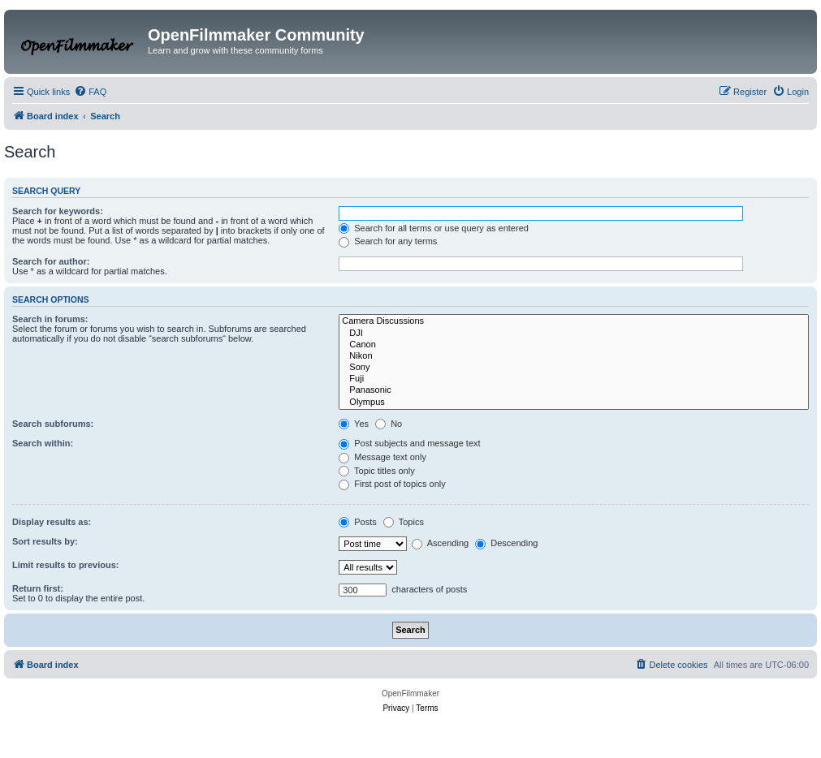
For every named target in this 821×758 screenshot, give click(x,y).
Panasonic (573, 390)
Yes (354, 424)
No (388, 424)
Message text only (382, 457)
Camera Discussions (573, 321)
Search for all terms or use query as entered (434, 228)
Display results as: (51, 522)
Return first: (37, 588)
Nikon (573, 356)
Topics (403, 522)
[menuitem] (90, 91)
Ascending (440, 543)
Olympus (573, 402)
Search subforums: (52, 424)
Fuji (573, 379)
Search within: (42, 443)
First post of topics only (392, 484)
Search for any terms (388, 241)
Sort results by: (45, 541)
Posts (358, 522)
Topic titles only (376, 471)
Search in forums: (50, 319)
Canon (573, 345)
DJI (573, 333)
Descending (506, 543)
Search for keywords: (57, 211)
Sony (573, 367)
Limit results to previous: (65, 565)
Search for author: (50, 261)
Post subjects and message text (409, 443)
